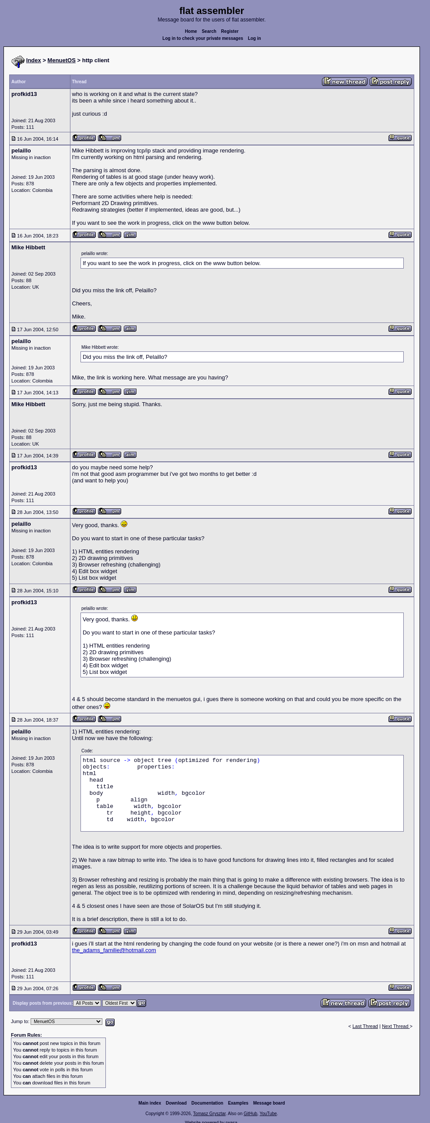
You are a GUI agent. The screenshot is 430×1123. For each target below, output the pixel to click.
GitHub (250, 1113)
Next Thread (395, 1026)
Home (191, 31)
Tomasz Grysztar (209, 1113)
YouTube (267, 1113)
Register (229, 31)
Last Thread (365, 1026)
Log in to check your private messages (202, 38)
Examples (238, 1103)
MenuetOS (62, 60)
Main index (150, 1103)
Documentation (208, 1103)
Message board (269, 1103)
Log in (254, 38)
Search (209, 31)
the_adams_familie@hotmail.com (114, 950)
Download (176, 1103)
